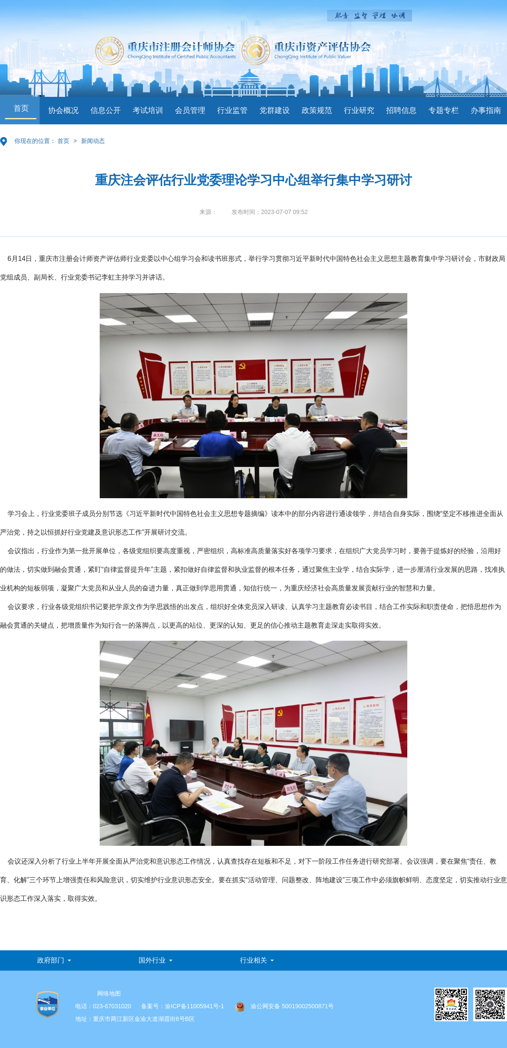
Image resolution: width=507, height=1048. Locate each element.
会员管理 (190, 110)
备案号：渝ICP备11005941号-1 (182, 1006)
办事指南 (486, 110)
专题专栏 (443, 110)
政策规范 (317, 110)
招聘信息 (401, 110)
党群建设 (274, 110)
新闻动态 (93, 140)
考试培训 (148, 110)
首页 (21, 108)
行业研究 (359, 110)
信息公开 (105, 110)
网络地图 (109, 993)
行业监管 (232, 110)
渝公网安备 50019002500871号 (284, 1006)
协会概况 (63, 110)
